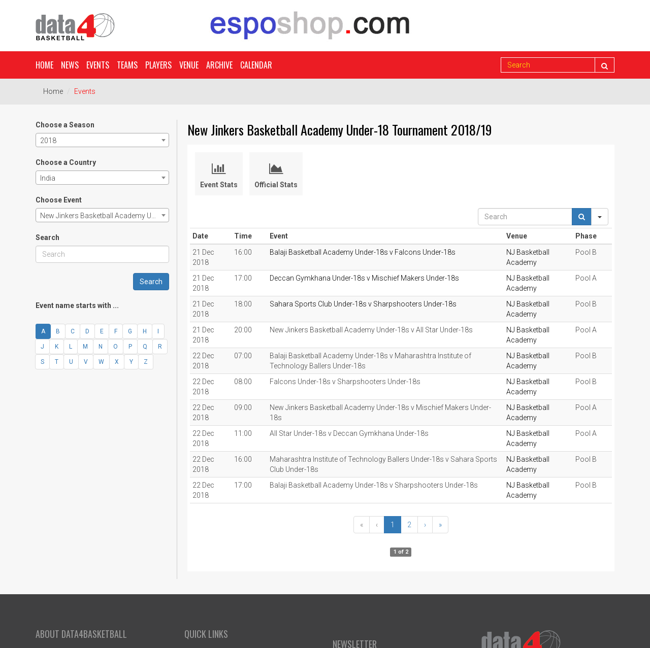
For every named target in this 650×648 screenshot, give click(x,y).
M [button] (85, 346)
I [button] (158, 331)
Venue (189, 65)
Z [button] (146, 361)
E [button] (102, 331)
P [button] (130, 346)
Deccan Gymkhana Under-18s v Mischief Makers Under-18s (364, 278)
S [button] (42, 361)
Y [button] (131, 361)
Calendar (256, 65)
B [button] (58, 331)
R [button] (160, 346)
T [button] (56, 361)
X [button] (117, 361)
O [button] (115, 346)
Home (44, 65)
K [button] (56, 346)
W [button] (101, 361)
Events (97, 65)
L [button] (70, 346)
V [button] (86, 361)
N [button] (101, 346)
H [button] (145, 331)
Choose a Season (65, 125)
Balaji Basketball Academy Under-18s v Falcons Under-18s (363, 252)
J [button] (42, 346)
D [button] (87, 331)
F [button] (115, 331)
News (70, 65)
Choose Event (59, 200)
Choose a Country (66, 162)
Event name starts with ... (77, 305)
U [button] (71, 361)
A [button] (43, 331)
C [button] (73, 331)
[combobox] (102, 140)
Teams (127, 65)
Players (158, 65)
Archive (219, 65)
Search (47, 237)
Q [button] (145, 346)
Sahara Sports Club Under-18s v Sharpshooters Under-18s (363, 304)
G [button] (130, 331)
